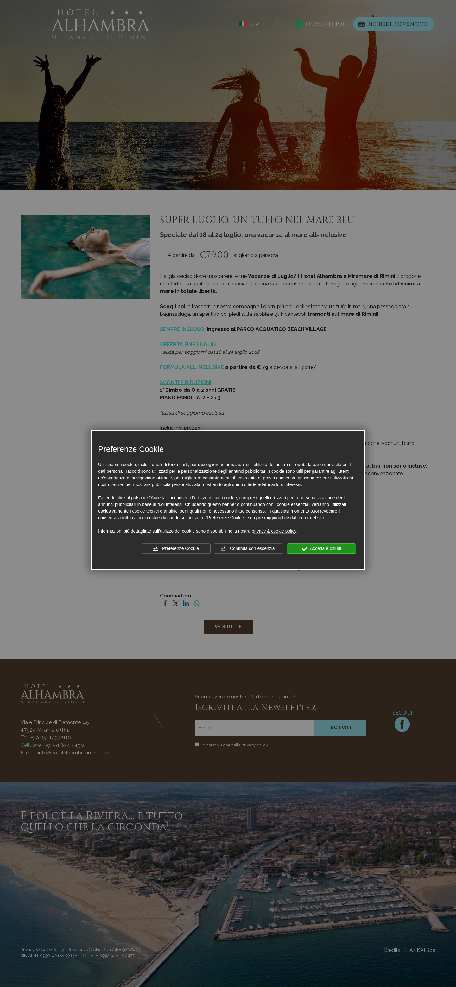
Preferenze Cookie (176, 549)
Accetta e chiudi (321, 549)
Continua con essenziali (248, 549)
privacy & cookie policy (274, 531)
